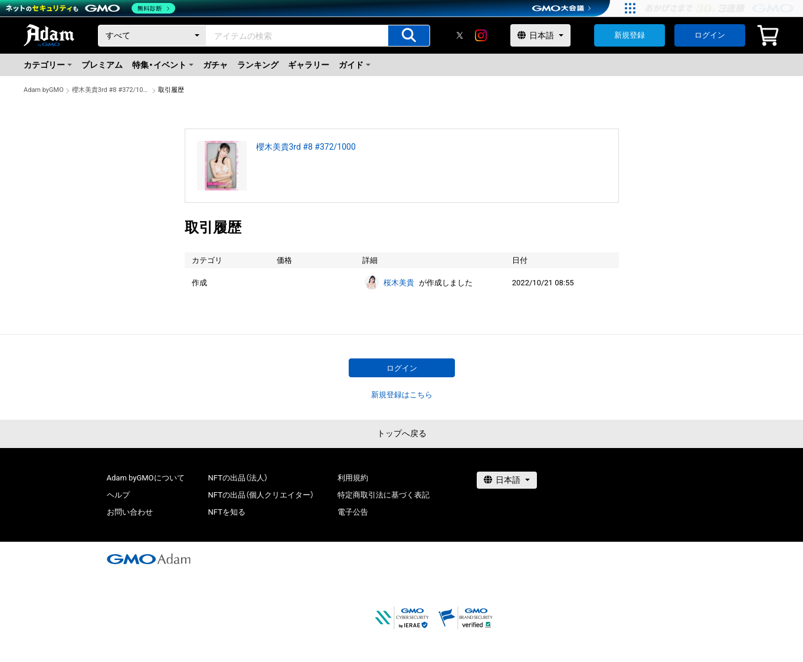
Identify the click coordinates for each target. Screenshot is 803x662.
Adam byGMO (44, 90)
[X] (460, 35)
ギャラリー (308, 65)
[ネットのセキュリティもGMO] (90, 8)
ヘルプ (118, 494)
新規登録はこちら (401, 394)
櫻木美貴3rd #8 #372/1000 (111, 90)
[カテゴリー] (152, 36)
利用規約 (352, 477)
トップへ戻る (402, 433)
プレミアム (102, 65)
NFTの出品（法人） (238, 477)
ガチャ (215, 65)
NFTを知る (226, 512)
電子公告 (352, 512)
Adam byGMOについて (146, 477)
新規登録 (629, 35)
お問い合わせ (130, 512)
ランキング (257, 65)
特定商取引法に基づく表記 (383, 494)
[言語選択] (540, 35)
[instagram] (481, 35)
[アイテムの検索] (409, 36)
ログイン (709, 35)
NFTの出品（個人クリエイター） (261, 494)
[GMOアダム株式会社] (149, 559)
